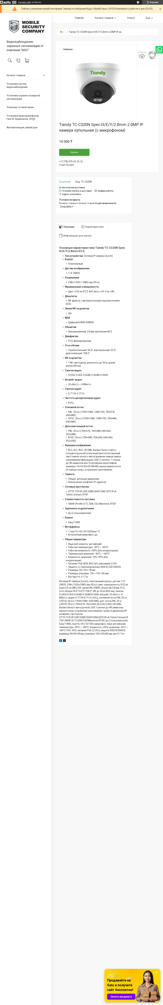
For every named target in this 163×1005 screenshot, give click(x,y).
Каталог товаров (16, 75)
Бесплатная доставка (73, 187)
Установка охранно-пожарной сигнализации (23, 97)
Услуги (131, 18)
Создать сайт (24, 2)
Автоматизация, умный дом (22, 127)
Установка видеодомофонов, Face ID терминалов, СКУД (23, 117)
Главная (79, 18)
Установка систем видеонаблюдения (17, 86)
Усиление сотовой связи (20, 107)
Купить (74, 152)
